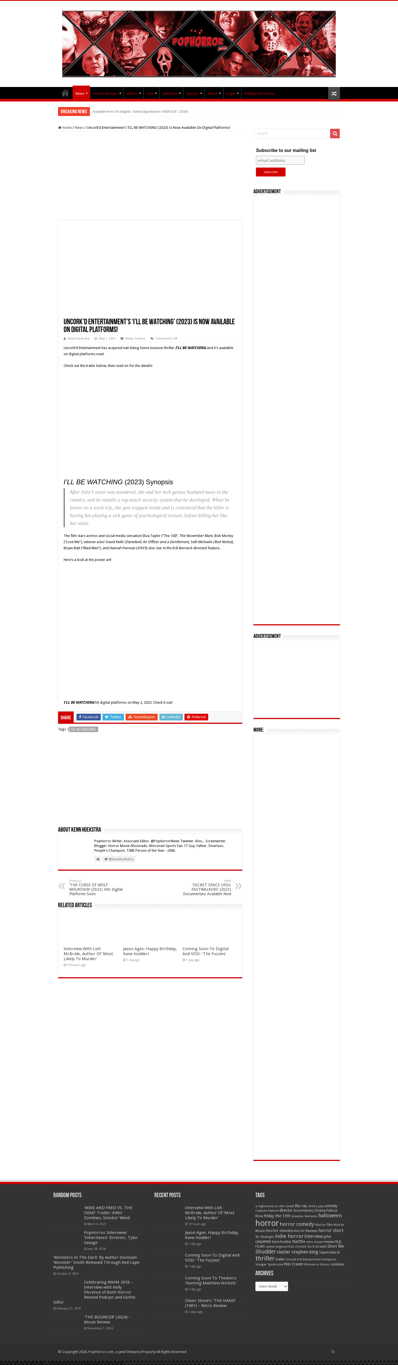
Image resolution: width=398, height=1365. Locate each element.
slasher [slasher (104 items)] (284, 1252)
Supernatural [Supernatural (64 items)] (329, 1252)
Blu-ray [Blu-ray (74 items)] (301, 1206)
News (79, 93)
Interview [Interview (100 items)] (314, 1236)
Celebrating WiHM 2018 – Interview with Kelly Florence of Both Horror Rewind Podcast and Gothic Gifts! (94, 1292)
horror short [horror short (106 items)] (331, 1230)
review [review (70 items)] (329, 1242)
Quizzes (192, 93)
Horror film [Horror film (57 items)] (324, 1225)
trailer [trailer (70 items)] (280, 1259)
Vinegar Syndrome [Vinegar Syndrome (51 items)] (269, 1264)
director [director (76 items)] (285, 1210)
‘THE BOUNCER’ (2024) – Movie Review (107, 1320)
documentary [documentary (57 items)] (303, 1210)
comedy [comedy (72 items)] (330, 1206)
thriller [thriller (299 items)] (265, 1258)
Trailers (140, 338)
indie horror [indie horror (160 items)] (289, 1236)
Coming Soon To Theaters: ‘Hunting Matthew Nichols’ (211, 1281)
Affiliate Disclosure (259, 93)
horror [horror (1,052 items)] (267, 1223)
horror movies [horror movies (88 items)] (279, 1230)
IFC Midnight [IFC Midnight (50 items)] (264, 1237)
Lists (150, 93)
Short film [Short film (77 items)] (335, 1246)
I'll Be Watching (83, 729)
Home (65, 127)
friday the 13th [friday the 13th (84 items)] (277, 1216)
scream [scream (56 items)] (321, 1246)
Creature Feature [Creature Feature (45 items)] (267, 1210)
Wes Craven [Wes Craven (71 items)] (293, 1264)
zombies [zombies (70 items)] (337, 1264)
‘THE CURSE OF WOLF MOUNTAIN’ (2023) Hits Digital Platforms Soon (97, 887)
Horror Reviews (105, 93)
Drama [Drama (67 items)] (320, 1210)
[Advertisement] (150, 176)
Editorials (169, 93)
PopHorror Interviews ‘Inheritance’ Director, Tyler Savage (111, 1237)
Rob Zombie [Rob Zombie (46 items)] (297, 1246)
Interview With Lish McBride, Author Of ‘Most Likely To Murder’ (88, 953)
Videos (132, 93)
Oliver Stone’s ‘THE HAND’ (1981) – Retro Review (210, 1303)
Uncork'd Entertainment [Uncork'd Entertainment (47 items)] (303, 1259)
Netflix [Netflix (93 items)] (298, 1241)
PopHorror (65, 93)
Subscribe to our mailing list (286, 150)
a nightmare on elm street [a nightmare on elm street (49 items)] (274, 1206)
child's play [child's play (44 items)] (315, 1206)
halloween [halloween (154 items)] (330, 1215)
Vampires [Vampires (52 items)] (329, 1259)
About (212, 93)
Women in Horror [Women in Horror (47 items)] (317, 1264)
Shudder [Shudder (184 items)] (265, 1251)
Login (230, 93)
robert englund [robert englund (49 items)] (276, 1246)
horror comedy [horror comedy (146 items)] (297, 1224)
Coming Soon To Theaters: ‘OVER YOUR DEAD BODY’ (135, 111)
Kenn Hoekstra (78, 338)
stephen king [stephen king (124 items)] (305, 1252)
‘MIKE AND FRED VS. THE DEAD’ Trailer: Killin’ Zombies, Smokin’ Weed (108, 1212)
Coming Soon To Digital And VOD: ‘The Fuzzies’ (206, 951)
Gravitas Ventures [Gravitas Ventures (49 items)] (304, 1216)
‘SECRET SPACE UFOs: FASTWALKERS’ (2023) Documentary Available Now (202, 887)
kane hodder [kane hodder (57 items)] (281, 1242)
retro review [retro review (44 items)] (314, 1242)
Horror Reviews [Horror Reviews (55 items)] (306, 1231)
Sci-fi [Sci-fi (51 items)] (310, 1246)
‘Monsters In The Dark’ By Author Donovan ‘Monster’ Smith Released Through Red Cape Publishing (96, 1262)
